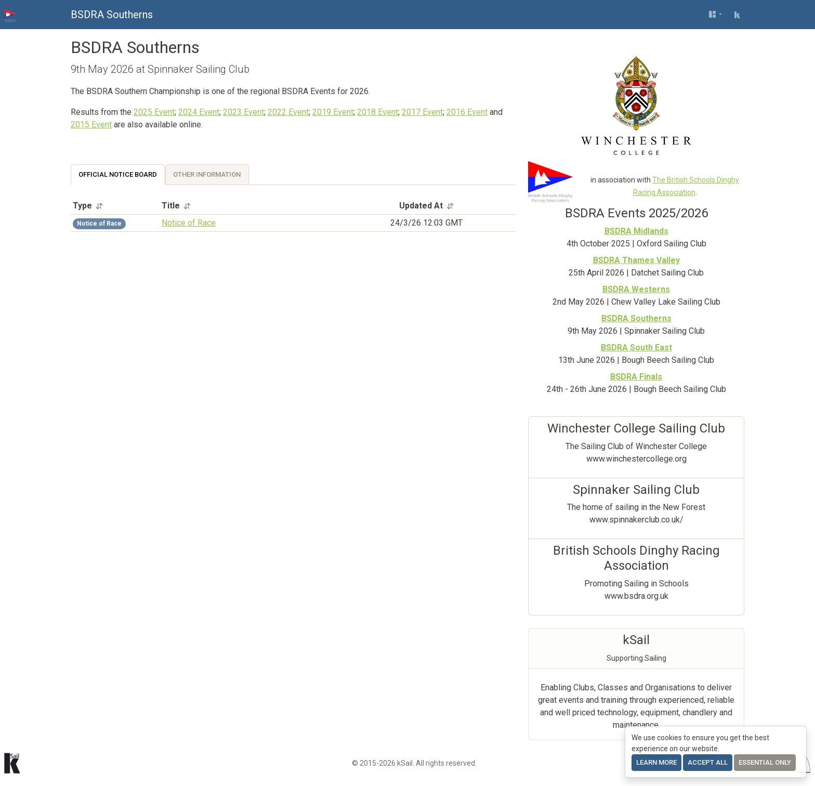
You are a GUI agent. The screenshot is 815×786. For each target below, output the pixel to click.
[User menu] (715, 14)
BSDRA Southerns (112, 14)
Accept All (708, 762)
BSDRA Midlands (636, 231)
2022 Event (288, 112)
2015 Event (91, 124)
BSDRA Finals (636, 377)
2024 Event (198, 112)
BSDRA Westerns (636, 289)
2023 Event (243, 112)
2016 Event (467, 112)
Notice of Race (189, 223)
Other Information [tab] (207, 174)
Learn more (656, 762)
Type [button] (88, 206)
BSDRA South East (636, 347)
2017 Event (422, 112)
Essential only (765, 762)
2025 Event (154, 112)
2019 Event (332, 112)
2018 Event (377, 112)
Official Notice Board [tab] (117, 174)
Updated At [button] (426, 206)
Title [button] (176, 206)
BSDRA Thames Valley (636, 260)
